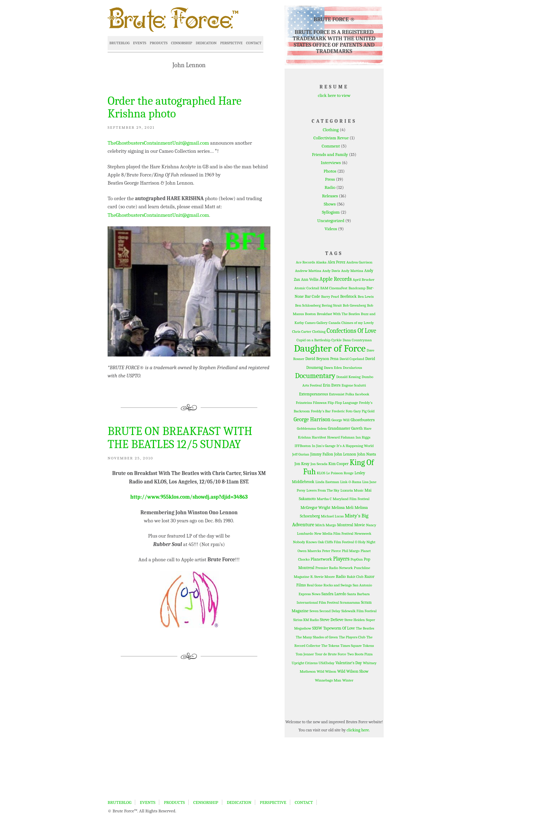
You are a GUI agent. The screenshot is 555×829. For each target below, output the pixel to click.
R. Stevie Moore (322, 576)
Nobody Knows (305, 542)
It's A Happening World (355, 446)
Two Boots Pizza (360, 654)
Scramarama (350, 602)
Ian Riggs (363, 437)
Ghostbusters (362, 419)
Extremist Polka (341, 394)
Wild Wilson (326, 671)
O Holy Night (365, 542)
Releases (330, 195)
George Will (340, 420)
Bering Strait (332, 305)
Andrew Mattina (308, 270)
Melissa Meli (342, 507)
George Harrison (312, 419)
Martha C (324, 499)
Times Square (351, 645)
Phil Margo (351, 551)
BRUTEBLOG (119, 43)
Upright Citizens (304, 663)
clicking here (358, 729)
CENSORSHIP (181, 43)
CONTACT (253, 43)
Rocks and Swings (338, 585)
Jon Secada (318, 464)
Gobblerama (306, 428)
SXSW (317, 628)
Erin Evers (332, 385)
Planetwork (321, 559)
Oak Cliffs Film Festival (336, 542)
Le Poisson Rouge (340, 473)
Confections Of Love (351, 330)
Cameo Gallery (316, 322)
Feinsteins (304, 402)
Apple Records (336, 279)
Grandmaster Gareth (345, 428)
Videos (331, 228)
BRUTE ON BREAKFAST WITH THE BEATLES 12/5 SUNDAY (180, 437)
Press (330, 179)
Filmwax (320, 402)
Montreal (345, 524)
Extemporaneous (313, 394)
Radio (330, 187)
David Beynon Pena (322, 358)
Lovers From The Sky (323, 490)
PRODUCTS (158, 43)
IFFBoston (302, 446)
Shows (330, 204)
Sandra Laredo (333, 593)
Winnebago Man (328, 680)
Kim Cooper (338, 463)
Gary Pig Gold (364, 411)
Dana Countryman (357, 340)
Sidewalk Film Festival (358, 611)
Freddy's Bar (321, 411)
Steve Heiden (354, 620)
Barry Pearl (330, 296)
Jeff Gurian (300, 454)
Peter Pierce (331, 551)
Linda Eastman (327, 482)
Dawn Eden (333, 367)
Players (341, 559)
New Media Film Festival (334, 533)
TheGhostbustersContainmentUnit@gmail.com (158, 143)
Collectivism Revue (331, 137)
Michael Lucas (332, 516)
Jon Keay (301, 463)
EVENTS (139, 43)
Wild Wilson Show (353, 671)
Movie (359, 524)
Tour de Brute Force (330, 654)
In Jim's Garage (324, 446)
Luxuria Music (352, 490)
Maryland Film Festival (351, 499)
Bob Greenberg (354, 305)
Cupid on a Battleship (314, 340)
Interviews (331, 162)
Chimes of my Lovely (358, 322)
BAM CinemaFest (334, 288)
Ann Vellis (309, 279)
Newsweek (362, 533)
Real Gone (314, 585)
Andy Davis (331, 270)
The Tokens (330, 645)
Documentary (315, 376)
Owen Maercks (309, 551)
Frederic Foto (342, 411)
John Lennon (345, 454)
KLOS (321, 473)
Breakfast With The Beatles (338, 314)
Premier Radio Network (334, 568)
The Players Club (352, 637)
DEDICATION (206, 43)
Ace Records (305, 262)
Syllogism (330, 212)
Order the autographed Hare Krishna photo (174, 107)
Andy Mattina (352, 270)
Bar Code (312, 296)
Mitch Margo (325, 525)
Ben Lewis (365, 296)
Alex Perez (336, 262)
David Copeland (351, 358)
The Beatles (365, 628)
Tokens (368, 645)
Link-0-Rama (350, 482)
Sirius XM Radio (306, 620)
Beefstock (348, 296)
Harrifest (319, 437)
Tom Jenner (305, 654)
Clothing (331, 129)
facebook (362, 394)
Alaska (321, 262)
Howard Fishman (340, 437)
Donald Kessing (348, 377)
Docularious (352, 367)
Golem (322, 428)
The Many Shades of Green (317, 637)
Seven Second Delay (325, 611)
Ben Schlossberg (308, 305)
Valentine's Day (349, 662)
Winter (347, 680)
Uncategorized (330, 220)
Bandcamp (356, 288)
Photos (330, 171)
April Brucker (363, 279)
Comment (331, 146)
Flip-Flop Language (343, 402)
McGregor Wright (316, 507)
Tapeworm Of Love (339, 628)
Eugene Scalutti (354, 385)
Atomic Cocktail (306, 288)
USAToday (326, 663)
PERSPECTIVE (231, 43)
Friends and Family (330, 154)
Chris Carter (301, 331)
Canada (335, 322)
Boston (310, 314)
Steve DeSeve (331, 619)
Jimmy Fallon (321, 454)
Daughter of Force (330, 348)
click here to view (334, 95)
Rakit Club (355, 576)
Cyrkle (336, 340)
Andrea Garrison (360, 262)
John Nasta (366, 454)
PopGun (356, 559)
